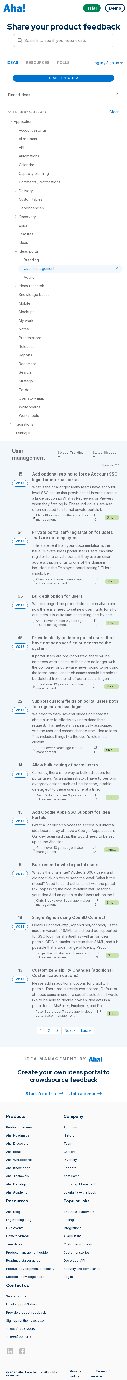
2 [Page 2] (49, 1030)
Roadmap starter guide (23, 1260)
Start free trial (44, 1093)
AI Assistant (72, 1236)
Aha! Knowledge (18, 1168)
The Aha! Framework (79, 1212)
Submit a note (16, 1296)
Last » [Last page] (86, 1030)
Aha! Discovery (17, 1143)
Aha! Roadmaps (18, 1135)
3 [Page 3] (57, 1030)
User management (53, 583)
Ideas (12, 62)
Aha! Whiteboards (19, 1160)
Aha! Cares (72, 1176)
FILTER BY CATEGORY (27, 112)
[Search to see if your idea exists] (66, 40)
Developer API (74, 1260)
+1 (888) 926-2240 (20, 1329)
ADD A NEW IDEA (63, 78)
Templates (14, 1244)
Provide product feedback (26, 1312)
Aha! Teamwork (17, 1176)
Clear (114, 111)
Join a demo (85, 1093)
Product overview (19, 1127)
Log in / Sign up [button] (108, 63)
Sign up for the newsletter (25, 1320)
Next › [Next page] (70, 1030)
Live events (15, 1228)
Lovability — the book (80, 1192)
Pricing (69, 1220)
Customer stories (77, 1252)
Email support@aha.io (22, 1304)
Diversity (70, 1160)
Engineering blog (19, 1220)
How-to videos (17, 1236)
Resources (37, 62)
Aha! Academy (16, 1192)
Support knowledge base (25, 1277)
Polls (63, 62)
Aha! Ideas (14, 1152)
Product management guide (27, 1252)
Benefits (70, 1168)
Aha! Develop (16, 1184)
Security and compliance (82, 1269)
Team (68, 1143)
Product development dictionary (30, 1269)
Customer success (78, 1244)
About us (70, 1127)
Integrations (72, 1228)
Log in (68, 1277)
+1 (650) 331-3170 (19, 1337)
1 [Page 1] (40, 1030)
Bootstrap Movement (79, 1184)
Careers (70, 1152)
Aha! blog (13, 1212)
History (69, 1135)
